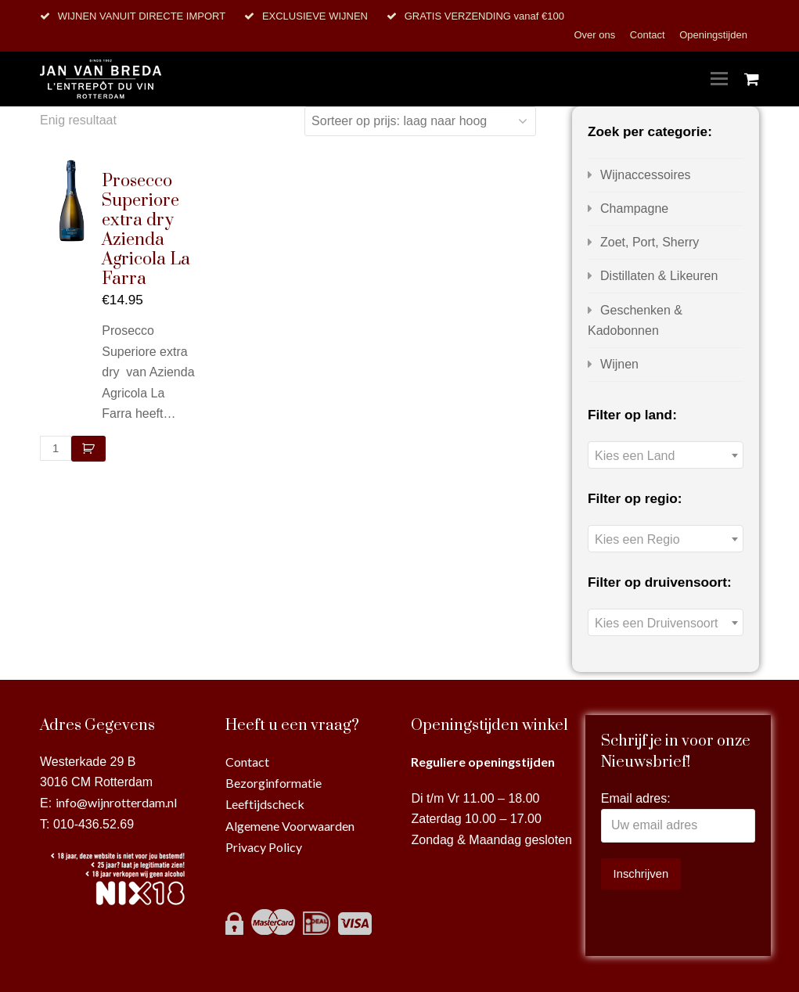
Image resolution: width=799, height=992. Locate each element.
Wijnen (619, 364)
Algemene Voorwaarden (290, 825)
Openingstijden (713, 35)
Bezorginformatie (273, 782)
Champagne (634, 208)
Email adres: (636, 798)
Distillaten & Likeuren (659, 275)
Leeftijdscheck (264, 803)
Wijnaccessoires (645, 175)
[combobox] (665, 455)
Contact (649, 35)
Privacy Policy (263, 846)
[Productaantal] (55, 448)
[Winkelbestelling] (420, 121)
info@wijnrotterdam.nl (116, 802)
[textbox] (665, 455)
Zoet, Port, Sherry (649, 242)
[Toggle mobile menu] (719, 79)
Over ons (595, 35)
